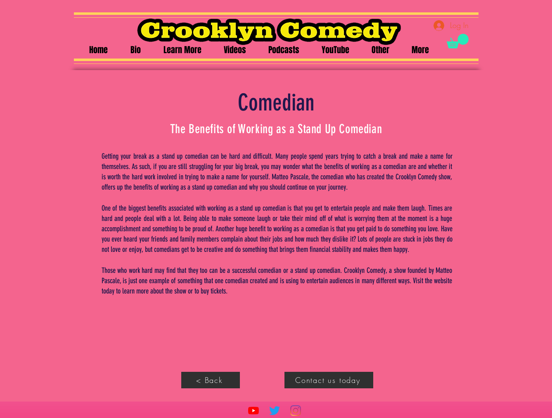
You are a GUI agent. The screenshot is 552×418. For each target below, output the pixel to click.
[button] (458, 41)
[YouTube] (253, 410)
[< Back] (210, 380)
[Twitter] (274, 410)
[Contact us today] (328, 380)
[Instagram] (295, 410)
